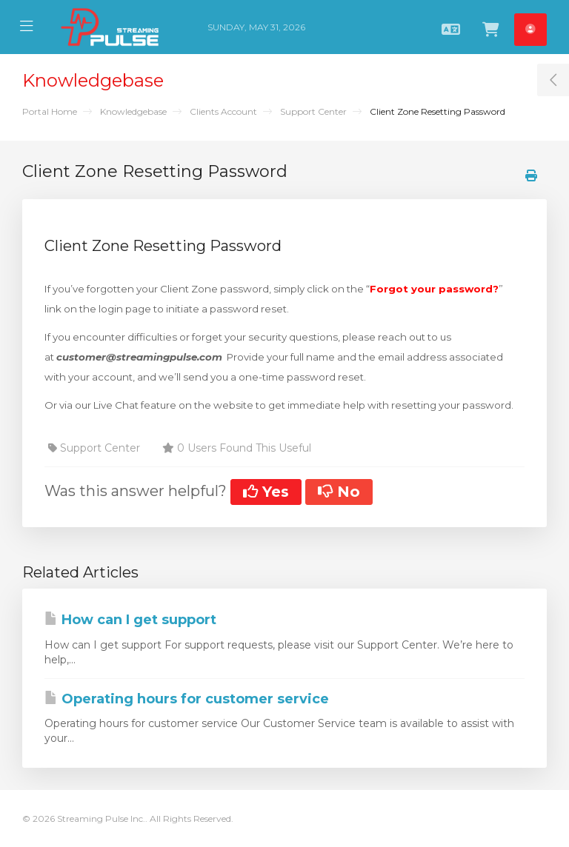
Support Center (313, 111)
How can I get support (130, 620)
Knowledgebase (133, 111)
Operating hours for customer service (186, 699)
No (339, 491)
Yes (266, 491)
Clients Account (223, 111)
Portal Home (49, 111)
